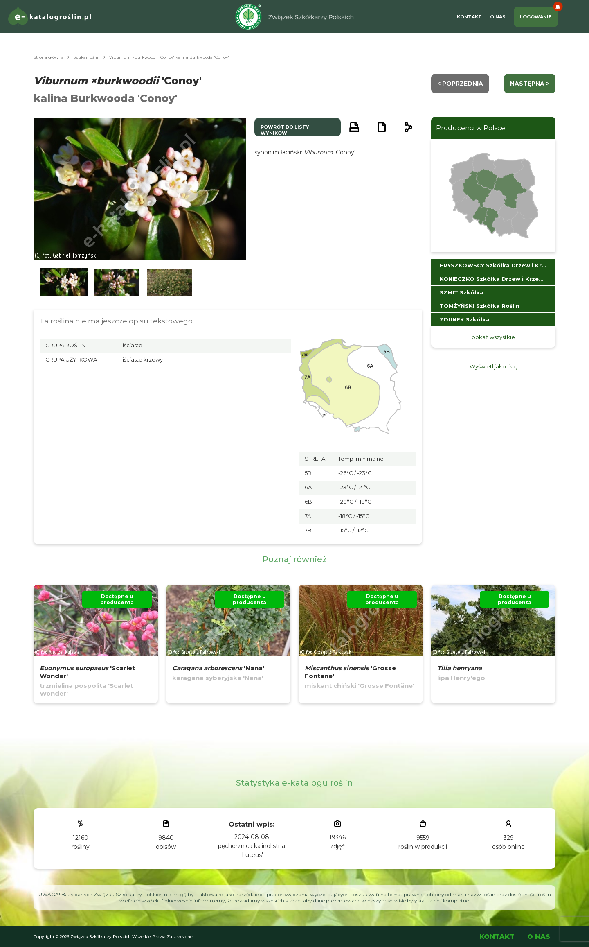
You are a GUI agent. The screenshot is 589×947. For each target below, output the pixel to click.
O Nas (498, 17)
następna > (529, 83)
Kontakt (469, 17)
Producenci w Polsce (470, 128)
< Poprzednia (460, 83)
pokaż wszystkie (493, 337)
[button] (64, 282)
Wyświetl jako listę (493, 366)
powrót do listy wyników (285, 130)
